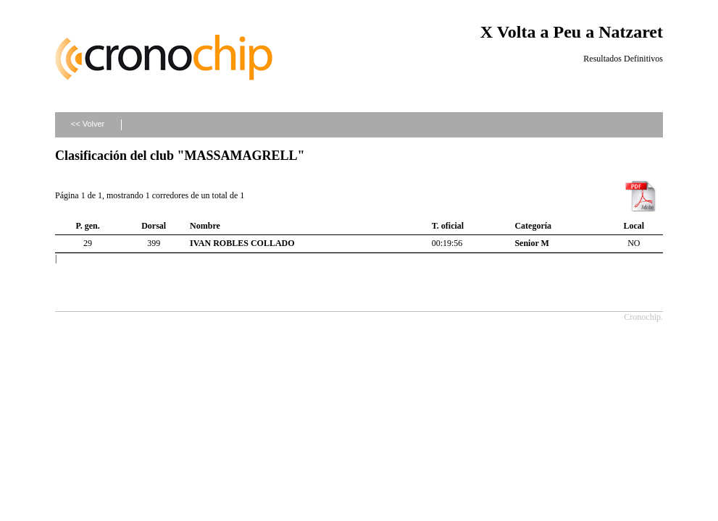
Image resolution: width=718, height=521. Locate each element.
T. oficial (448, 226)
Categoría (532, 226)
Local (634, 226)
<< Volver (87, 123)
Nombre (205, 226)
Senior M (531, 243)
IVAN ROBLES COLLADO (242, 243)
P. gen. (87, 226)
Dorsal (153, 226)
